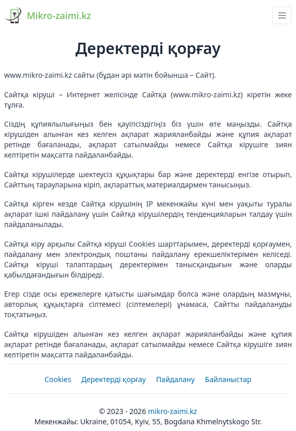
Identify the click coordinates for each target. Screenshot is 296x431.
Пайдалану (175, 379)
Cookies (57, 379)
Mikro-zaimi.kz (172, 411)
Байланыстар (228, 379)
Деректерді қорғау (113, 379)
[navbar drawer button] (282, 15)
